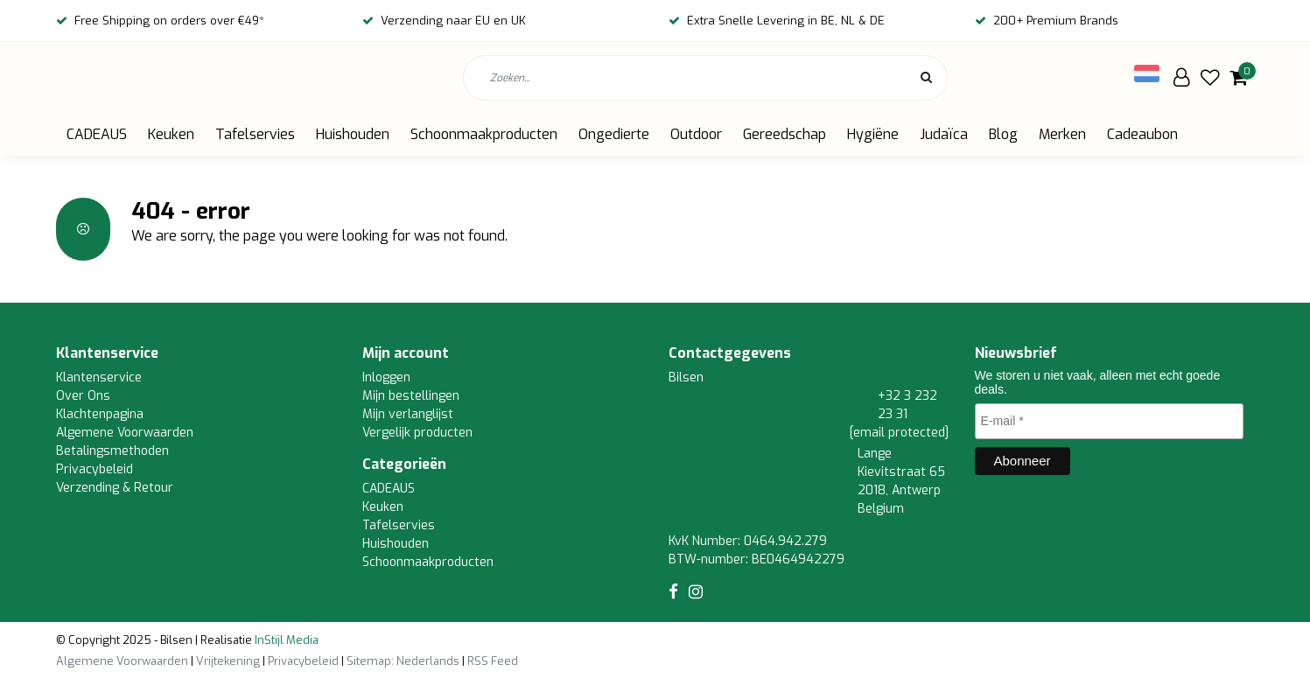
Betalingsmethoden (112, 451)
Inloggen (386, 377)
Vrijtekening (228, 661)
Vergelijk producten (417, 432)
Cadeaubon (1142, 134)
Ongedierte (613, 134)
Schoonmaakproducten (483, 134)
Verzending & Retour (114, 487)
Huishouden (352, 134)
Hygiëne (873, 134)
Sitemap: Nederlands (403, 661)
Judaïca (944, 134)
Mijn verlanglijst (407, 414)
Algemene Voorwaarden (124, 432)
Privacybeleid (94, 469)
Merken (1062, 134)
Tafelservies (255, 134)
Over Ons (83, 396)
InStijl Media (285, 640)
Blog (1003, 134)
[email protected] (899, 432)
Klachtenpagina (100, 414)
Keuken (171, 134)
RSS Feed (492, 661)
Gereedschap (784, 134)
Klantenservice (99, 377)
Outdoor (696, 134)
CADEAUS (97, 134)
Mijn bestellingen (410, 396)
